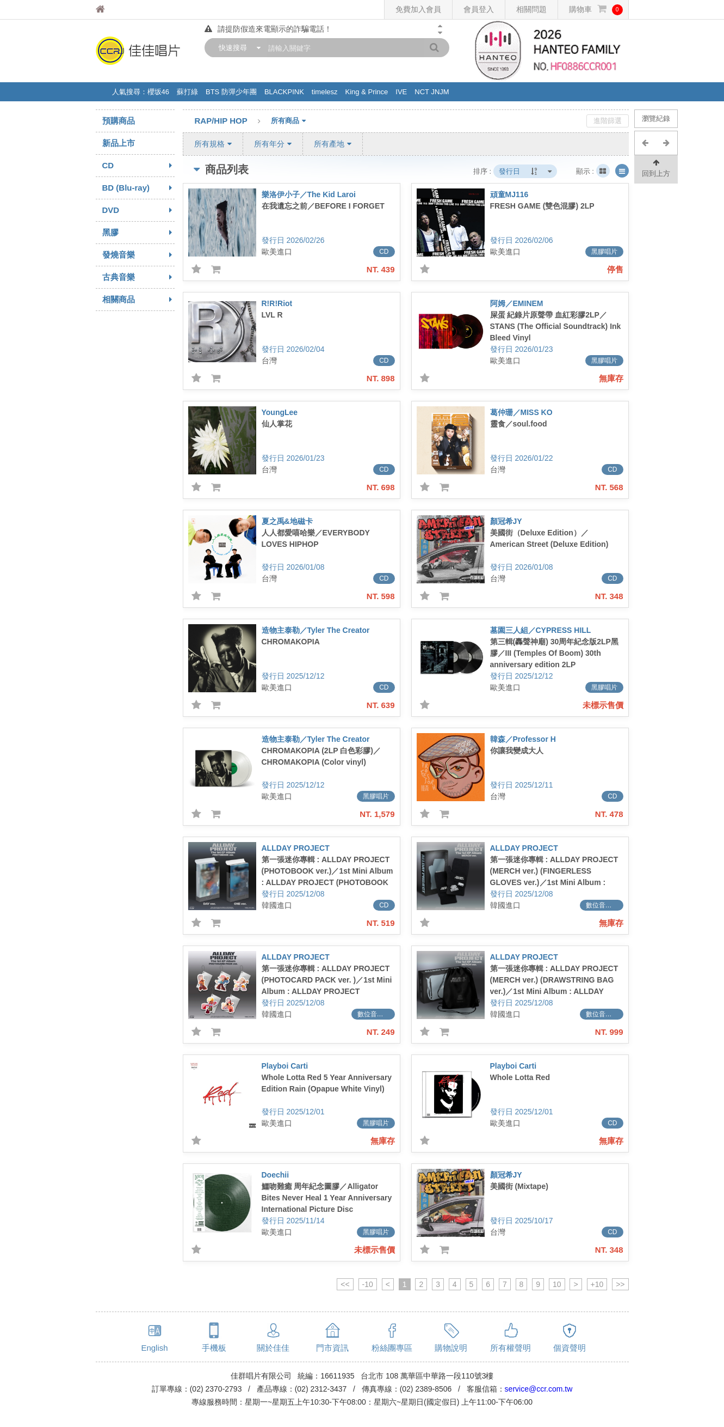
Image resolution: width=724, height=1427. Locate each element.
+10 (597, 1284)
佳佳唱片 (120, 9)
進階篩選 (607, 121)
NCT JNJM (431, 92)
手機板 (214, 1347)
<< (345, 1284)
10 (557, 1284)
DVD (138, 210)
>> (620, 1284)
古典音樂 (138, 277)
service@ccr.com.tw (539, 1389)
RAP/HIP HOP (233, 121)
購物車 (596, 9)
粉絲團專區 (392, 1347)
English (154, 1347)
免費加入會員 (418, 9)
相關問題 (531, 9)
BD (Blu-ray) (138, 188)
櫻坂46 (158, 92)
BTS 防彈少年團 (231, 92)
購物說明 (451, 1347)
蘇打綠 (187, 92)
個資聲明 (569, 1347)
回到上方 (656, 167)
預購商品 (118, 120)
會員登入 (478, 9)
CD (138, 165)
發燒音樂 (138, 255)
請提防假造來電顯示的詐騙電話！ (268, 29)
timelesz (325, 92)
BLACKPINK (284, 92)
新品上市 (118, 143)
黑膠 (138, 232)
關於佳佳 (273, 1347)
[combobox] (237, 47)
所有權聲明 (510, 1347)
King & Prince (366, 92)
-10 (367, 1284)
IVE (401, 92)
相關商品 (138, 299)
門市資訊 (332, 1347)
